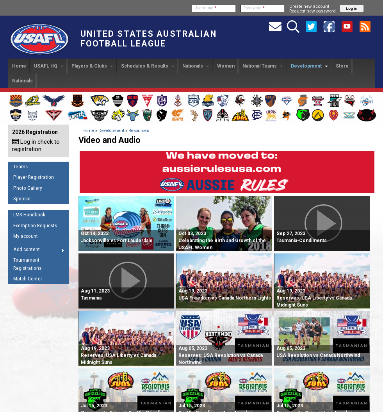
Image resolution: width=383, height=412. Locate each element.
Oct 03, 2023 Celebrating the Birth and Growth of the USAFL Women (222, 240)
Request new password (312, 11)
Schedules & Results (148, 66)
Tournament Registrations (27, 264)
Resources (138, 130)
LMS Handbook (29, 215)
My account (25, 236)
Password (254, 8)
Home (19, 66)
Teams (20, 166)
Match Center (27, 279)
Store (342, 66)
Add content (36, 250)
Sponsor (22, 199)
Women (226, 66)
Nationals (195, 66)
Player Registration (33, 177)
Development (309, 66)
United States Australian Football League (148, 38)
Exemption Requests (35, 225)
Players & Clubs (92, 66)
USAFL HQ (49, 66)
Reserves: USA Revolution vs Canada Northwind (220, 355)
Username (205, 8)
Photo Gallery (27, 188)
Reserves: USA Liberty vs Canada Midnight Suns (314, 298)
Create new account (309, 6)
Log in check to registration (36, 145)
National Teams (262, 66)
